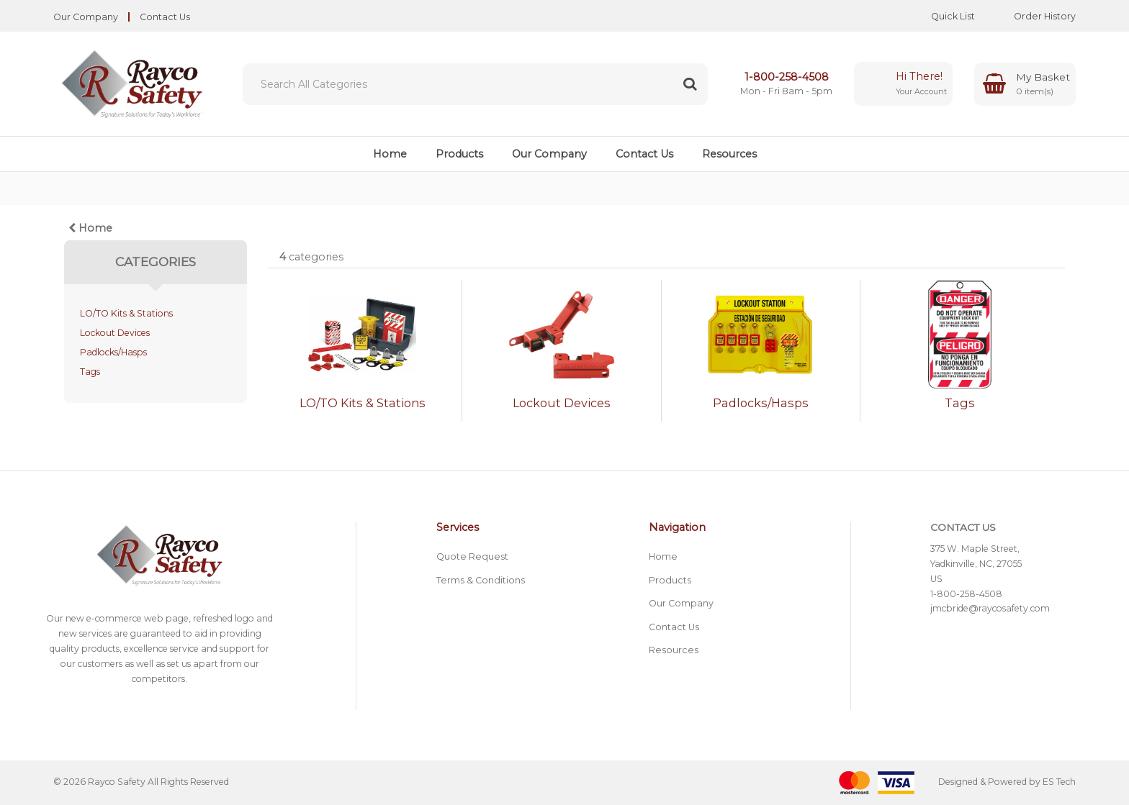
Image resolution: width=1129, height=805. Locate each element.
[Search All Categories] (475, 84)
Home (390, 153)
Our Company (85, 17)
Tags (90, 371)
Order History (1034, 16)
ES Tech (1059, 781)
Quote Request (472, 556)
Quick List (942, 16)
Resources (729, 153)
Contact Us (165, 17)
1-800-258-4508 (787, 77)
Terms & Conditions (480, 580)
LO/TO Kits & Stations (126, 313)
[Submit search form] (690, 84)
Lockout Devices (115, 332)
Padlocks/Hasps (113, 352)
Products (459, 153)
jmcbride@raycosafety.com (990, 608)
